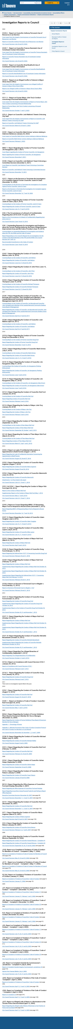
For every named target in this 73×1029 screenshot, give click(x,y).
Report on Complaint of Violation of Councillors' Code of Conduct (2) (21, 904)
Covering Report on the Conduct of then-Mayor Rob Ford (18, 425)
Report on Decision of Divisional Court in (18, 588)
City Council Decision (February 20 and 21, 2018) (16, 556)
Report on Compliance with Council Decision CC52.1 (17, 666)
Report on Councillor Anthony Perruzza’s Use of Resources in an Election (22, 41)
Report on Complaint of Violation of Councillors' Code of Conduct (20, 917)
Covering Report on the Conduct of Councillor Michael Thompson (20, 284)
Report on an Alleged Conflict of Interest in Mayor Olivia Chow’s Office (22, 88)
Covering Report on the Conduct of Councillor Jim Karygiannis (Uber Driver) (23, 383)
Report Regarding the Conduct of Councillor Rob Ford (17, 694)
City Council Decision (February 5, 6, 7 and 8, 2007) (16, 830)
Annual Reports (56, 34)
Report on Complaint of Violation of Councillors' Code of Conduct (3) (21, 954)
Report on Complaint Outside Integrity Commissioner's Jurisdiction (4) (22, 967)
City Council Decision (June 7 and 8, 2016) (14, 375)
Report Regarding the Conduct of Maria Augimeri (16, 817)
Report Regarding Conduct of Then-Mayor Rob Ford (16, 441)
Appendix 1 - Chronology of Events (12, 724)
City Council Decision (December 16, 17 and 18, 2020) (17, 193)
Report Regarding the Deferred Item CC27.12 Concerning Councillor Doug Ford (24, 553)
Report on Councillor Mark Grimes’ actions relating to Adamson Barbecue (23, 139)
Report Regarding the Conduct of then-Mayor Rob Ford (17, 428)
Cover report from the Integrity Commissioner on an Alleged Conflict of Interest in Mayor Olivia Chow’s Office (22, 85)
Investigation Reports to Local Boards (59, 47)
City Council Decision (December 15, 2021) (14, 172)
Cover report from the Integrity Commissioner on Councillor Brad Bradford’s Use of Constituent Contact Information (23, 70)
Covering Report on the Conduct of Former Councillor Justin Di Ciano (21, 204)
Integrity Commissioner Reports (59, 31)
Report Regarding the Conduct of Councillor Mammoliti (18, 477)
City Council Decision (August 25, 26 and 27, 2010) (16, 697)
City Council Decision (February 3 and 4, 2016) (15, 401)
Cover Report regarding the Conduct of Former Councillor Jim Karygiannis (23, 152)
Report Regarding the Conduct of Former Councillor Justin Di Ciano (21, 206)
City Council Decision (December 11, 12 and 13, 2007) (17, 798)
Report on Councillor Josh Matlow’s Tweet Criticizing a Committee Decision (23, 169)
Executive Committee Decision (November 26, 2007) (17, 795)
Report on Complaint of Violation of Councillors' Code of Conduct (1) (21, 892)
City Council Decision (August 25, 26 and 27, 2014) (16, 458)
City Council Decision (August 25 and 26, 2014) (15, 469)
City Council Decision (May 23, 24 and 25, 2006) (15, 858)
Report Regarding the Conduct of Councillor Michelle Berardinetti (20, 640)
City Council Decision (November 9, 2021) (14, 157)
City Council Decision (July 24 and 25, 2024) (15, 44)
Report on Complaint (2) (9, 994)
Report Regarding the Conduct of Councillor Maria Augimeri (19, 466)
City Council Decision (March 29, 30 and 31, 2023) (16, 125)
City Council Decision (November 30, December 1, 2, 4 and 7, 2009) (21, 732)
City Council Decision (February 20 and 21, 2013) (16, 580)
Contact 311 (67, 4)
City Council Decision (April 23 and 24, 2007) (15, 819)
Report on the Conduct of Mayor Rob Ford (14, 490)
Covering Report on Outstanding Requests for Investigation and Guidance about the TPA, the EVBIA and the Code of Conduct (23, 232)
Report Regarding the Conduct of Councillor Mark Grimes (18, 355)
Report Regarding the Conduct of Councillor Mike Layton (18, 532)
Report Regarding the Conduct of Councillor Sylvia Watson (18, 827)
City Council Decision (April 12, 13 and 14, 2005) (16, 986)
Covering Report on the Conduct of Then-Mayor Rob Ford (18, 438)
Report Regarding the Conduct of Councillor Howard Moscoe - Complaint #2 (23, 843)
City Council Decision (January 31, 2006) (13, 881)
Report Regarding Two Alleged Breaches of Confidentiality (18, 655)
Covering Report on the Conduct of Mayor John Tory (17, 409)
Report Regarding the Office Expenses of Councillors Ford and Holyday (22, 788)
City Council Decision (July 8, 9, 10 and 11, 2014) (16, 482)
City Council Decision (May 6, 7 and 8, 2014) (14, 495)
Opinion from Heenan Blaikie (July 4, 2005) (14, 971)
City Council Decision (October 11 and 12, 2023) (15, 110)
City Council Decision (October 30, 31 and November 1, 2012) (19, 612)
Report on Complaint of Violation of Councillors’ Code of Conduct (20, 879)
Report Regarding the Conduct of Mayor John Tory (16, 412)
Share (53, 23)
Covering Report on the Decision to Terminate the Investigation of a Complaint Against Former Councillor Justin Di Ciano (24, 185)
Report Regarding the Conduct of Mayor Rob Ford (16, 543)
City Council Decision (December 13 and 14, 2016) (16, 345)
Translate (66, 23)
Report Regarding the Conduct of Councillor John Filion (18, 273)
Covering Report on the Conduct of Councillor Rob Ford (17, 396)
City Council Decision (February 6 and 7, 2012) (15, 669)
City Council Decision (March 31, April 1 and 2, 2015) (17, 443)
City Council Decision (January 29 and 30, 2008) (16, 778)
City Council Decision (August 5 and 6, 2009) (15, 743)
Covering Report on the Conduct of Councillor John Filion (18, 271)
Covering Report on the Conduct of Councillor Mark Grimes (19, 353)
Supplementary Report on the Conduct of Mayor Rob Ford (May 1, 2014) (22, 493)
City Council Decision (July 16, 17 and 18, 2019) (15, 209)
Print (59, 23)
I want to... (50, 3)
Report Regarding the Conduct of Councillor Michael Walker (19, 741)
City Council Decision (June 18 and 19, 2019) (15, 221)
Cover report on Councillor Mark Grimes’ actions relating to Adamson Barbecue (24, 136)
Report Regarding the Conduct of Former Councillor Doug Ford (19, 342)
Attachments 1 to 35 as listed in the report (14, 480)
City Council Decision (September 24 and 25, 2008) (16, 767)
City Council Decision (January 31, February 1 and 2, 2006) (18, 896)
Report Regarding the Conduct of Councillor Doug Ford (17, 601)
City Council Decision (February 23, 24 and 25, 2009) (17, 754)
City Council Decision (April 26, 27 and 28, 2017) (16, 316)
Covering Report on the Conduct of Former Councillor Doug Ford (20, 340)
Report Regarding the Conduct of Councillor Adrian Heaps (18, 764)
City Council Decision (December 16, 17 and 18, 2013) (17, 513)
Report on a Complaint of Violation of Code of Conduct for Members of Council (24, 854)
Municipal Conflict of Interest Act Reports (59, 37)
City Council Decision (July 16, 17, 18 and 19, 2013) (16, 524)
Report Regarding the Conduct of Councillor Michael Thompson (20, 287)
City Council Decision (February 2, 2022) (13, 141)
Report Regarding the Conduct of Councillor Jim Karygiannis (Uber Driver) (23, 385)
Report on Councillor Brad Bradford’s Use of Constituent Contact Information (23, 73)
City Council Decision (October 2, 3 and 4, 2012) (15, 658)
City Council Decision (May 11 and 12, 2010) (14, 708)
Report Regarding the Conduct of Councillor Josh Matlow (18, 260)
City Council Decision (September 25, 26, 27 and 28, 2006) (18, 845)
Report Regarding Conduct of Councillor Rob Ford (16, 399)
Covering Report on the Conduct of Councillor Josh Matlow (19, 258)
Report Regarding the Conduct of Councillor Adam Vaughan (19, 521)
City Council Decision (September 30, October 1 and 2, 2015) (19, 430)
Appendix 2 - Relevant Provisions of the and (24, 728)
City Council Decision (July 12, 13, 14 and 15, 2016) (16, 358)
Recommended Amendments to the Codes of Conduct (17, 242)
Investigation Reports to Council (58, 42)
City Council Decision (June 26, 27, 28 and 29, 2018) (17, 263)
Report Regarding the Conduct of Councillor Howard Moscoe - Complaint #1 (23, 840)
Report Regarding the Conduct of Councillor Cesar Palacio (18, 775)
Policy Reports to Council (58, 51)
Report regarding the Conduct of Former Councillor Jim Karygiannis (21, 154)
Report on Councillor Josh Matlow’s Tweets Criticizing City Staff (20, 123)
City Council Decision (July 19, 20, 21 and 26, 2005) (16, 934)
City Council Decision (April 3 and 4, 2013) (14, 545)
